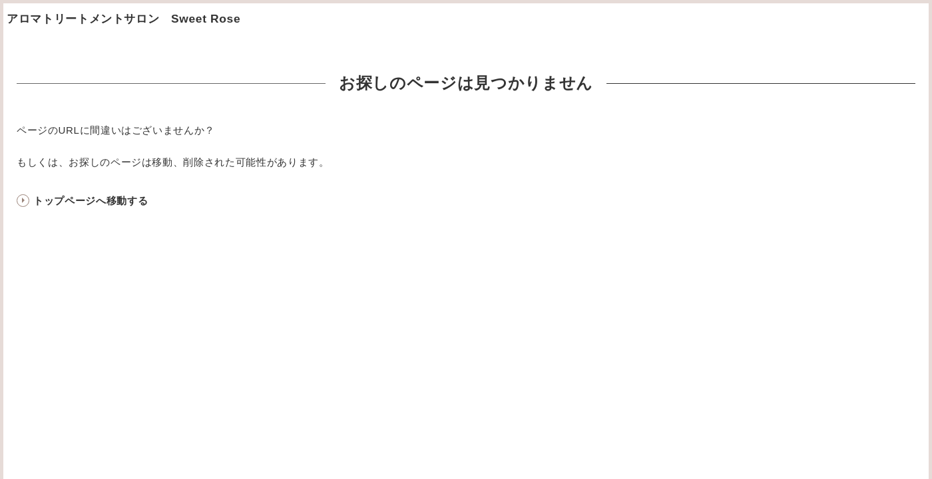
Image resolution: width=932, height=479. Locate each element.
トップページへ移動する (90, 200)
